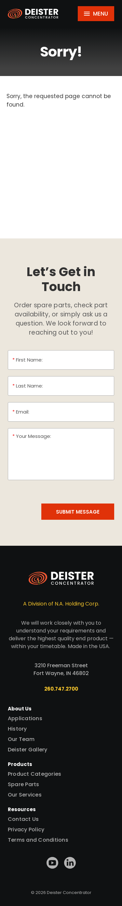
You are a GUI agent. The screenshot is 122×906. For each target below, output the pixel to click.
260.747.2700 (61, 688)
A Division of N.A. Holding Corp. (61, 603)
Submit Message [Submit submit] (78, 511)
